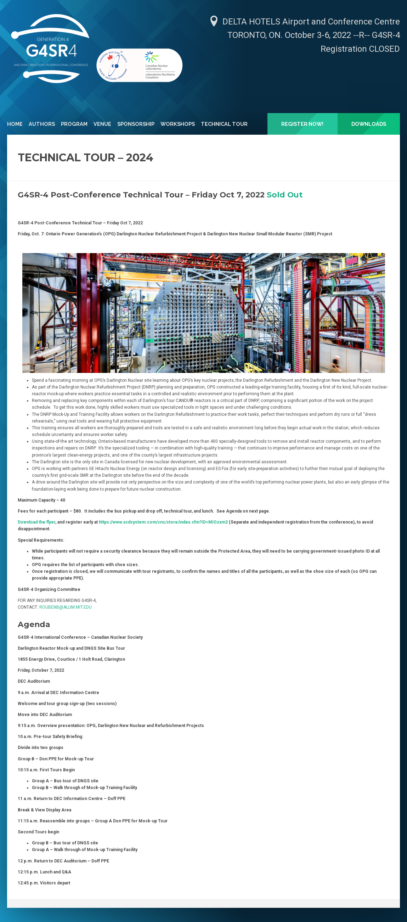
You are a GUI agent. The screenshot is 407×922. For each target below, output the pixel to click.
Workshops (177, 124)
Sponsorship (135, 124)
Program (74, 124)
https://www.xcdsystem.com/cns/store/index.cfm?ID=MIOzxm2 (163, 522)
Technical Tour (224, 124)
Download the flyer (36, 522)
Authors (42, 124)
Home (15, 124)
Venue (102, 124)
